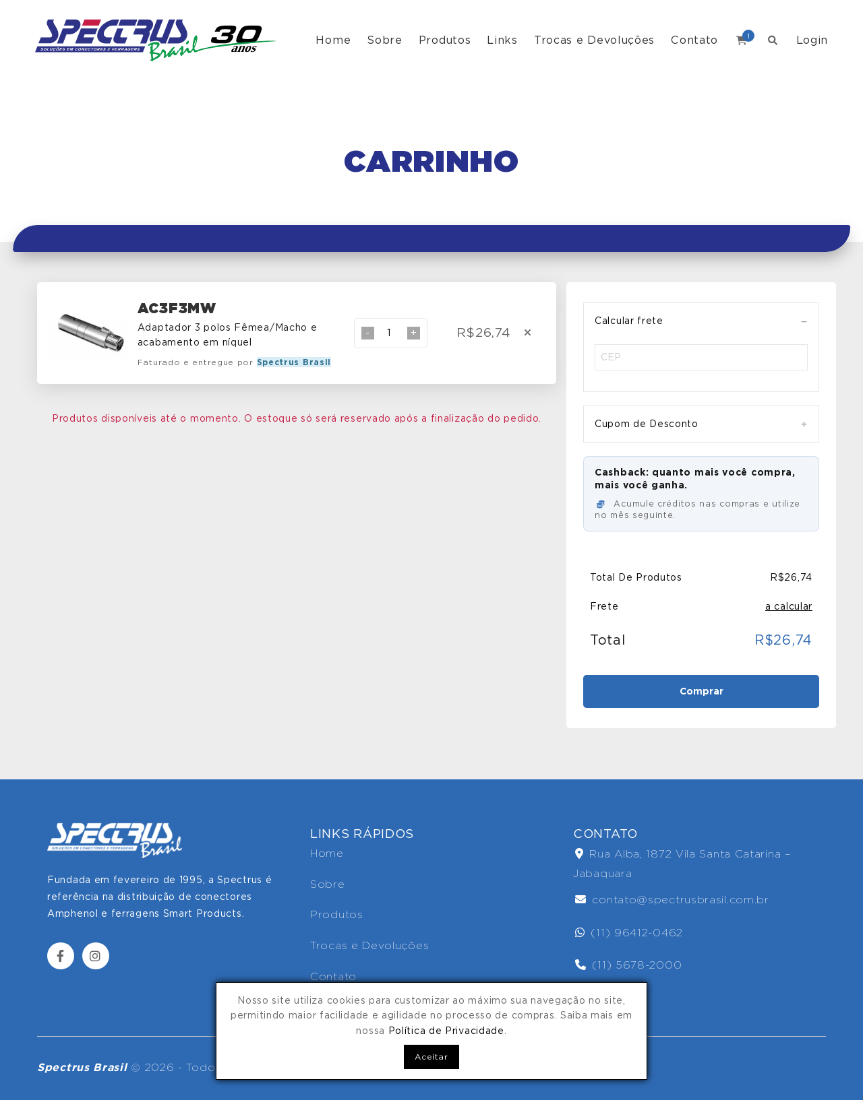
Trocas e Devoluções (594, 40)
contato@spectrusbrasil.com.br (672, 899)
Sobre (385, 40)
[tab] (701, 321)
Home (333, 40)
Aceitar (431, 1057)
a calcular (788, 606)
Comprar (701, 691)
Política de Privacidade (446, 1030)
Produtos (445, 40)
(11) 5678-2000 (628, 965)
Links (502, 40)
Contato (694, 40)
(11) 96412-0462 (629, 932)
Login (812, 40)
